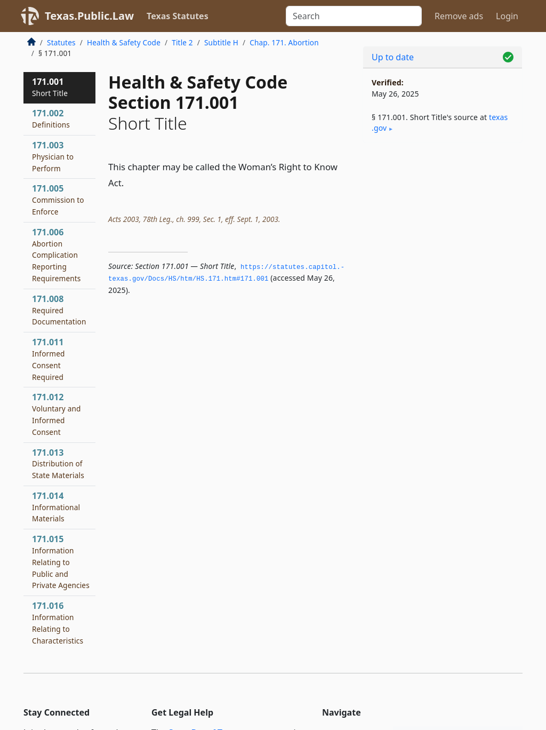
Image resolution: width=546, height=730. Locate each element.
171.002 (51, 118)
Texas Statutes (177, 16)
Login (507, 16)
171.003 (53, 156)
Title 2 (182, 42)
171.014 (56, 507)
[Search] (354, 16)
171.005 (58, 199)
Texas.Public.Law (89, 16)
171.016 (59, 628)
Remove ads (459, 16)
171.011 (48, 359)
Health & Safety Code (123, 42)
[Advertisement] (443, 224)
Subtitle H (221, 42)
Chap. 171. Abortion (284, 42)
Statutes (61, 42)
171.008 (59, 310)
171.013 (58, 464)
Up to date (393, 57)
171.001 (50, 87)
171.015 (61, 561)
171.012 (56, 414)
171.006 (56, 254)
